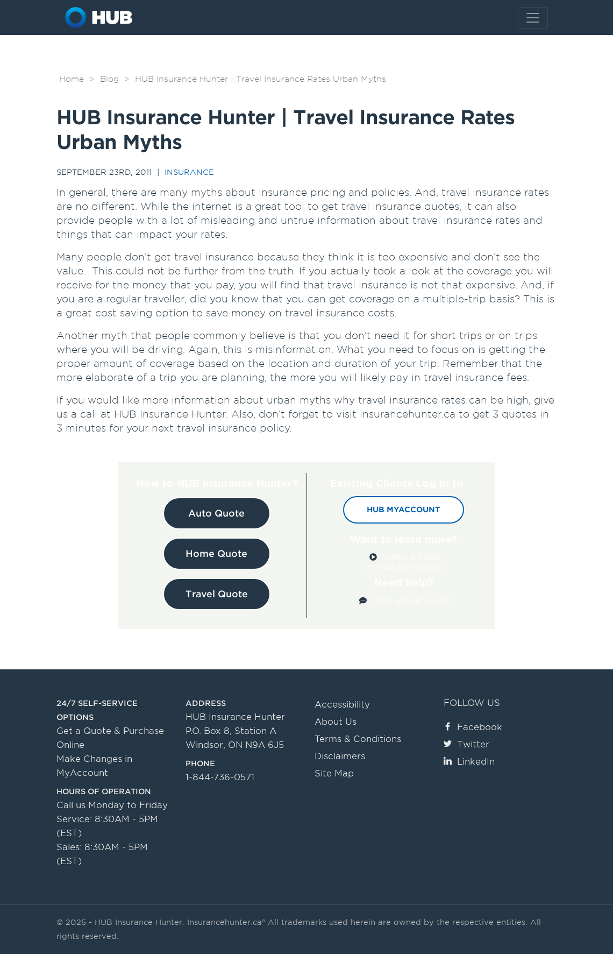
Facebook (473, 727)
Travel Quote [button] (217, 594)
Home (71, 79)
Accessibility (342, 704)
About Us (336, 722)
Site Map (334, 773)
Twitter (466, 744)
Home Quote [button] (216, 553)
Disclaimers (340, 756)
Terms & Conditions (358, 739)
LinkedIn (469, 762)
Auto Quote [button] (216, 513)
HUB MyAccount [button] (403, 509)
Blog (109, 79)
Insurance (189, 172)
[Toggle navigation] (533, 18)
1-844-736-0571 (220, 777)
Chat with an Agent (412, 600)
